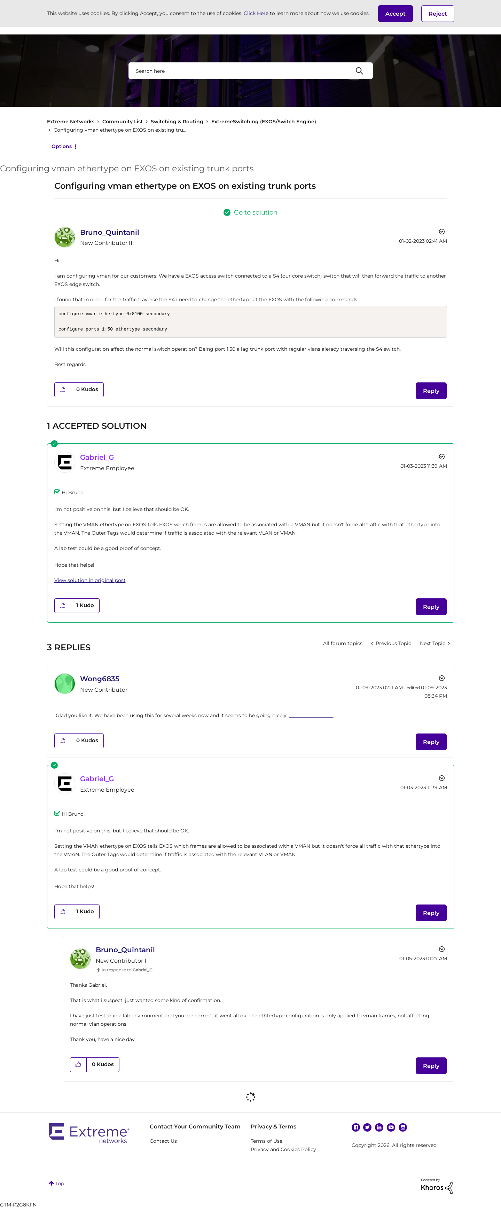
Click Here (256, 13)
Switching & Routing (177, 121)
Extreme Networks (70, 121)
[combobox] (250, 70)
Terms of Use (266, 1143)
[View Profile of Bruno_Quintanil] (109, 232)
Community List (122, 121)
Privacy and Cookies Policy (283, 1151)
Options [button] (62, 146)
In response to (127, 972)
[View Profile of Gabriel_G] (97, 459)
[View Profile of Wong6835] (99, 681)
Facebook (356, 1129)
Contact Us (163, 1143)
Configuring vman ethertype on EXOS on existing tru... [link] (120, 130)
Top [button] (59, 1185)
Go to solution (255, 212)
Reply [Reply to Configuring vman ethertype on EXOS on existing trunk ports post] (431, 393)
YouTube (391, 1129)
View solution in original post (90, 582)
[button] (395, 13)
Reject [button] (438, 13)
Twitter (367, 1129)
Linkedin (379, 1129)
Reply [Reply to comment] (431, 609)
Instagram (403, 1129)
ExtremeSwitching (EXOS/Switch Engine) (263, 121)
